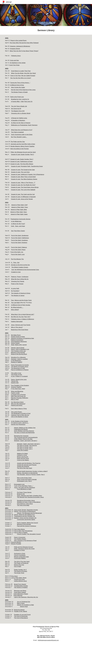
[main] (46, 30)
